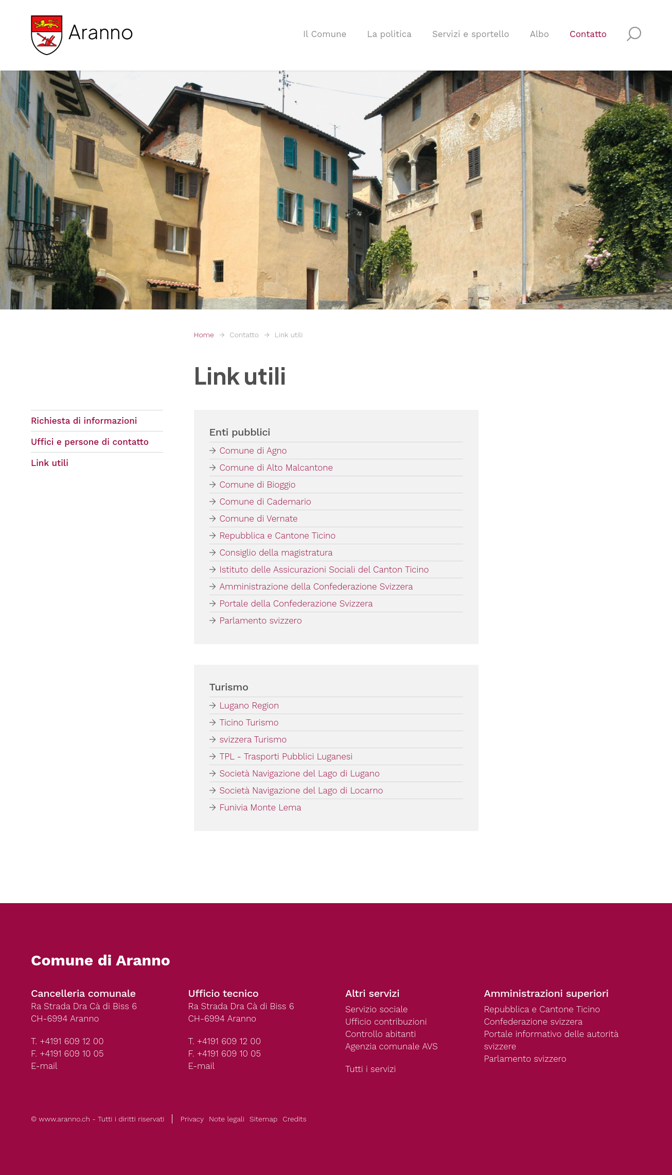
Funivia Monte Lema (261, 807)
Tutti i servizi (370, 1069)
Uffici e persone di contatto (90, 442)
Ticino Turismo (249, 722)
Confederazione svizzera (533, 1021)
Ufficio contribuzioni (386, 1021)
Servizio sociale (376, 1009)
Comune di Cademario (265, 501)
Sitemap (263, 1119)
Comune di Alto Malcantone (276, 467)
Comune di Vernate (259, 518)
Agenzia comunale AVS (391, 1046)
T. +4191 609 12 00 (67, 1041)
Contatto (588, 34)
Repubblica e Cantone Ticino (278, 535)
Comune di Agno (253, 450)
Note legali (226, 1119)
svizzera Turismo (253, 739)
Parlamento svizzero (261, 620)
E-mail (44, 1066)
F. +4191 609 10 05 (67, 1053)
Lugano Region (249, 705)
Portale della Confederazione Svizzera (296, 603)
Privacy (192, 1119)
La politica (389, 34)
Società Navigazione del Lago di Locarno (301, 790)
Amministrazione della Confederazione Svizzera (316, 586)
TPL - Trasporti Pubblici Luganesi (286, 756)
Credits (294, 1119)
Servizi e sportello (470, 34)
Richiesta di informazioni (84, 421)
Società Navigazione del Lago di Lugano (300, 773)
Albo (539, 34)
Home (204, 335)
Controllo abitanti (380, 1034)
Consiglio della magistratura (276, 552)
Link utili (288, 335)
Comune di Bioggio (258, 484)
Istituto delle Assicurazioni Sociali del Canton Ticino (324, 569)
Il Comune (324, 34)
